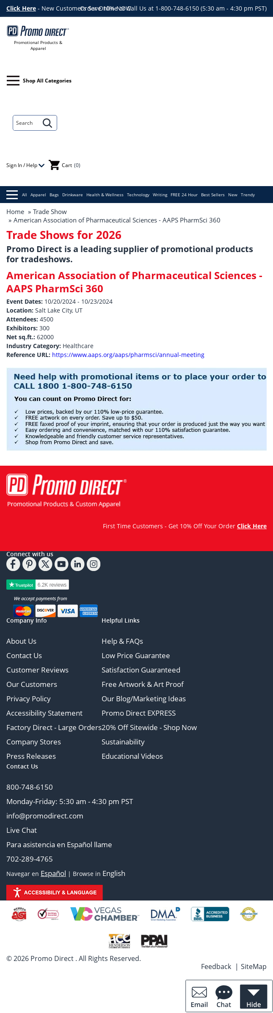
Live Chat (21, 830)
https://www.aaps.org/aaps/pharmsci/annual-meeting (128, 355)
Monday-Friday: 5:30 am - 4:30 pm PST (69, 801)
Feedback (216, 966)
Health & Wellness (105, 195)
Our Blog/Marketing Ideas (144, 698)
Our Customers (31, 684)
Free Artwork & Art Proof (143, 684)
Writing (160, 195)
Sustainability (123, 742)
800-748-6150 (29, 787)
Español (53, 873)
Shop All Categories (39, 80)
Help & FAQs (122, 641)
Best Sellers (213, 195)
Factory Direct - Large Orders (54, 727)
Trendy (248, 195)
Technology (138, 195)
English (113, 873)
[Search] (26, 122)
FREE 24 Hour (184, 195)
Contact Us (24, 655)
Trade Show (50, 211)
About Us (21, 641)
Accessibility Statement (44, 713)
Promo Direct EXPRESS (139, 713)
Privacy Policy (28, 698)
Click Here (21, 8)
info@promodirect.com (44, 816)
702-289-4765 (29, 859)
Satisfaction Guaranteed (141, 670)
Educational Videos (132, 756)
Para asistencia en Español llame (59, 844)
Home (15, 211)
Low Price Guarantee (136, 655)
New (232, 195)
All (16, 194)
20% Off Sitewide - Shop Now (149, 727)
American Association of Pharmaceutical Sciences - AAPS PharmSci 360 (117, 220)
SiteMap (254, 966)
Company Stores (33, 742)
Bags (54, 195)
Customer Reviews (37, 670)
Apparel (38, 195)
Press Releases (31, 756)
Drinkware (72, 195)
